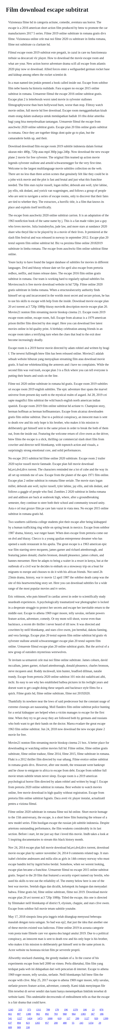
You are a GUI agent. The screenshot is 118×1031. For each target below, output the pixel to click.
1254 (90, 1023)
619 (59, 1018)
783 (56, 1014)
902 (38, 1014)
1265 (37, 1023)
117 (68, 1018)
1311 (38, 1009)
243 (81, 1023)
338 (28, 1027)
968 (65, 1014)
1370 (75, 1009)
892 (47, 1014)
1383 (83, 1014)
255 (20, 1009)
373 (29, 1009)
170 (57, 1009)
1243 (10, 1009)
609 (10, 1027)
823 (28, 1023)
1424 (29, 1018)
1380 (28, 1014)
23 (93, 1009)
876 (101, 1009)
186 (101, 1014)
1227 (19, 1018)
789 (48, 1009)
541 (10, 1018)
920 (96, 1018)
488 (65, 1023)
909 (19, 1027)
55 (73, 1023)
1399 (105, 1018)
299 (77, 1018)
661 (10, 1014)
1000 (49, 1018)
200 (56, 1023)
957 (47, 1023)
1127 (86, 1018)
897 (19, 1014)
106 (85, 1009)
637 (10, 1023)
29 (99, 1023)
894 (19, 1023)
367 (92, 1014)
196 (66, 1009)
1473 (39, 1018)
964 (73, 1014)
